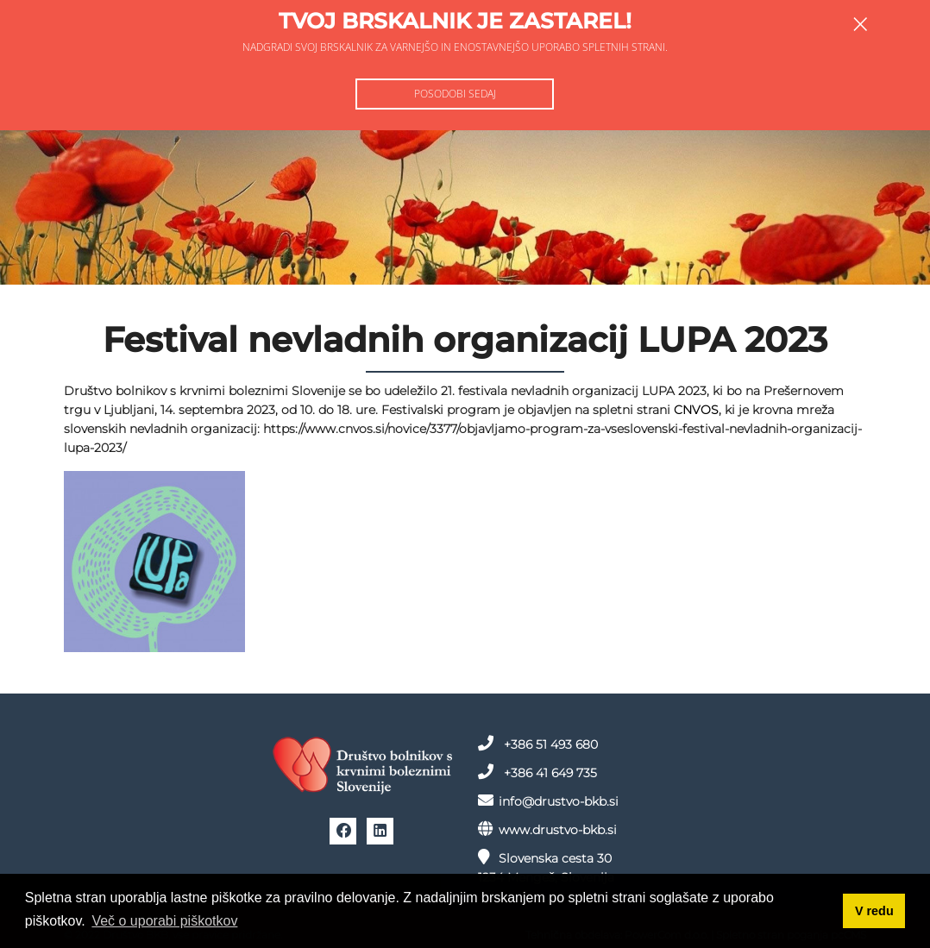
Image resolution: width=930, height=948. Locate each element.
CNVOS (696, 409)
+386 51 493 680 (538, 743)
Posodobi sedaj (455, 93)
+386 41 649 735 (537, 772)
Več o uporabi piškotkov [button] (164, 920)
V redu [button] (874, 911)
